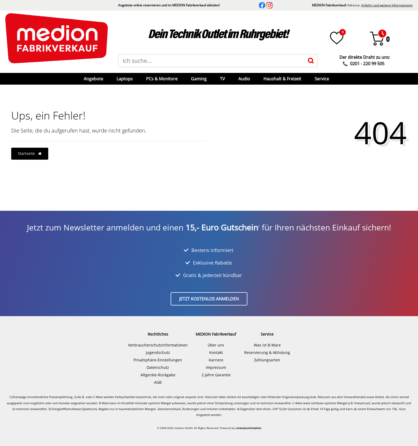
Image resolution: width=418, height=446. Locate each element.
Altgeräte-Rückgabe (157, 374)
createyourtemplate (248, 428)
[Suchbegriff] (212, 61)
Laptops (124, 79)
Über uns (216, 345)
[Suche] (311, 61)
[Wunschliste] (336, 38)
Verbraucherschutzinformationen (158, 345)
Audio (244, 79)
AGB (158, 382)
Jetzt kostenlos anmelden (209, 299)
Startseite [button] (30, 153)
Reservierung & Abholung (267, 352)
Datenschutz (158, 367)
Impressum (216, 367)
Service (322, 79)
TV (222, 79)
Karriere (216, 359)
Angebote (93, 79)
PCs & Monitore (162, 79)
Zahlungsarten (267, 359)
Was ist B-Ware (267, 345)
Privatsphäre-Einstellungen (158, 359)
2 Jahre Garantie (216, 374)
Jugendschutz (158, 352)
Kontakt (216, 352)
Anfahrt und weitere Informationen (387, 5)
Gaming (199, 79)
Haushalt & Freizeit (282, 79)
